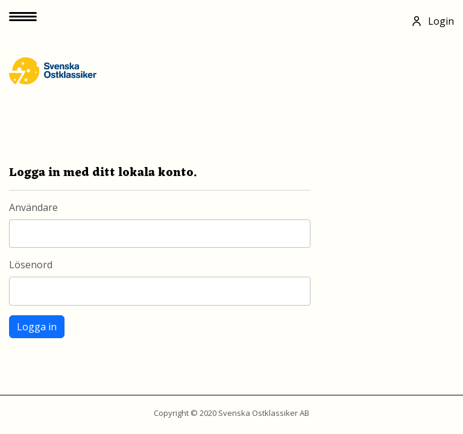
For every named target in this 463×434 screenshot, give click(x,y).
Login (432, 21)
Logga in (37, 326)
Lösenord (30, 264)
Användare (33, 207)
